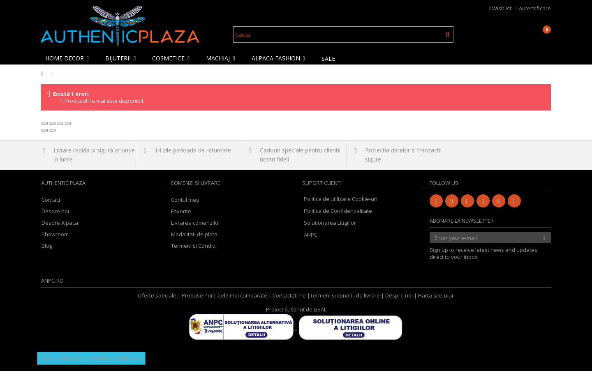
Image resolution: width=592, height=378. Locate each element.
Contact (51, 206)
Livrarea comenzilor (195, 229)
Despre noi (55, 218)
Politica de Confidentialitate (338, 217)
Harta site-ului (435, 302)
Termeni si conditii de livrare (345, 302)
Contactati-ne (289, 302)
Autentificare (533, 8)
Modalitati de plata (194, 241)
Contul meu (185, 206)
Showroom (55, 241)
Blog (47, 252)
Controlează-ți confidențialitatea (91, 365)
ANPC (310, 241)
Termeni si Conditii (194, 252)
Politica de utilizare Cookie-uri (340, 206)
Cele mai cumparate (242, 302)
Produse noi (197, 302)
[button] (69, 58)
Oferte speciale (157, 302)
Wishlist (500, 8)
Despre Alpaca (60, 229)
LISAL (320, 316)
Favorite (181, 218)
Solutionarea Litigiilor (330, 229)
